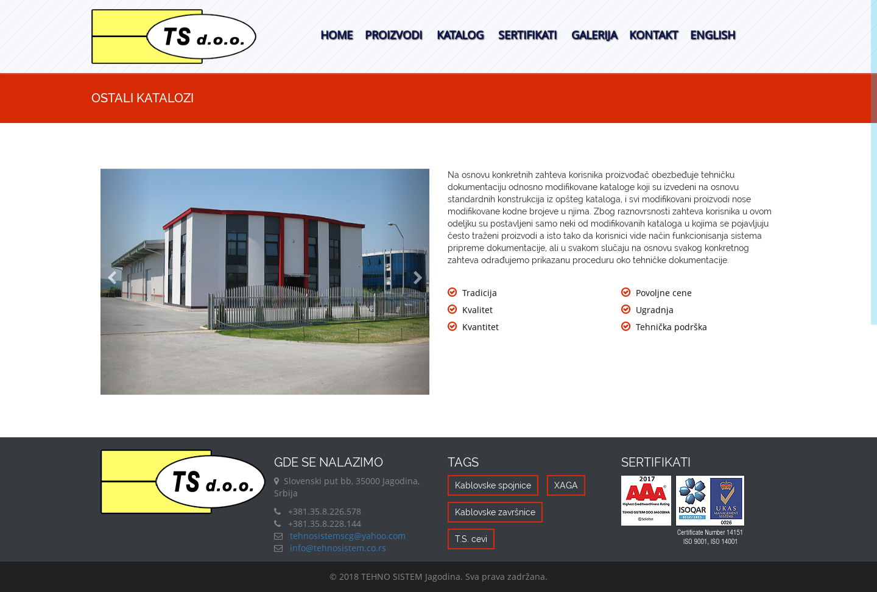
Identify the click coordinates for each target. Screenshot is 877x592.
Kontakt (653, 34)
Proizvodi (393, 34)
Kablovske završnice (495, 512)
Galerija (594, 34)
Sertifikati (527, 34)
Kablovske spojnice (493, 485)
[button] (125, 282)
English (712, 34)
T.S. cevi (471, 539)
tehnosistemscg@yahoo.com (346, 535)
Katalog (460, 34)
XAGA (566, 485)
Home (336, 34)
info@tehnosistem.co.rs (336, 548)
